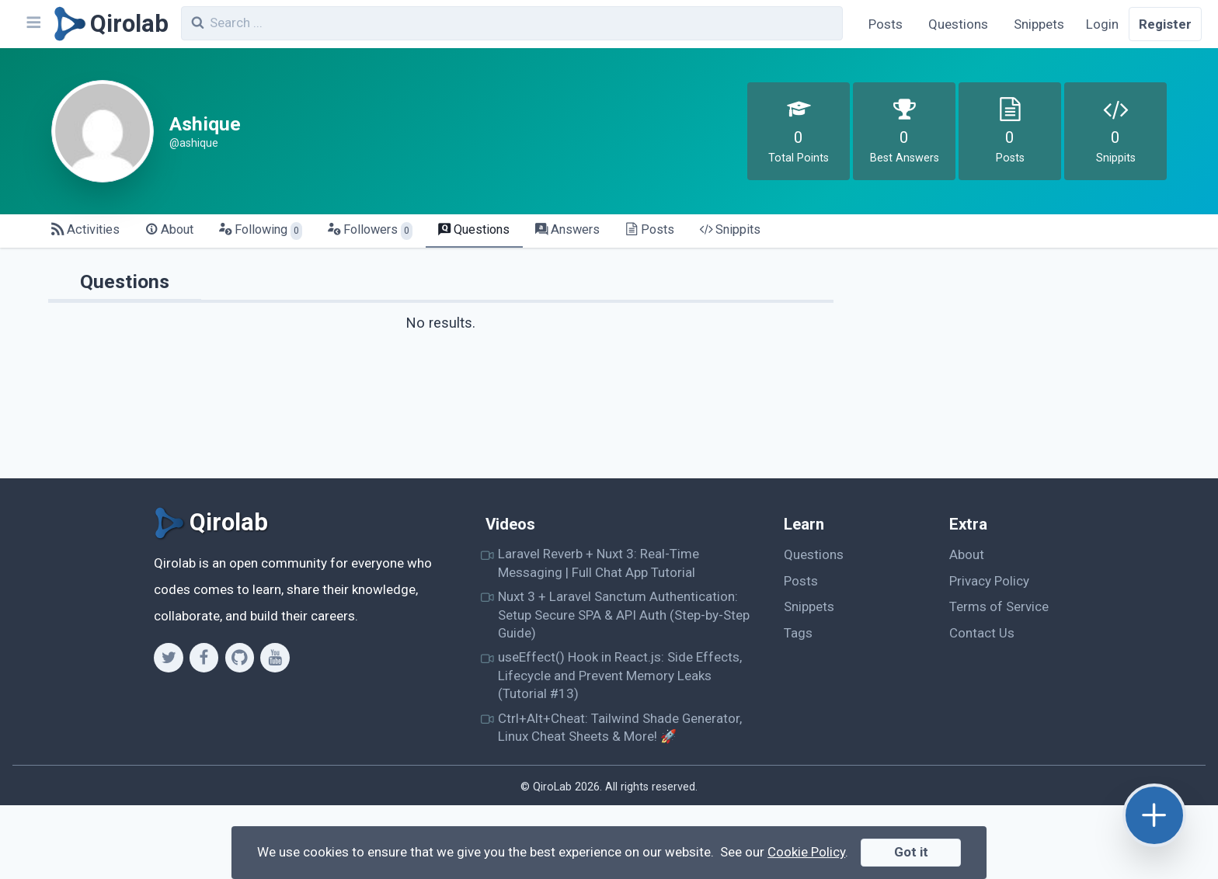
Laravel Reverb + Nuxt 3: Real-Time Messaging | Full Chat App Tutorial (598, 562)
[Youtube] (274, 657)
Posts (885, 24)
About (966, 554)
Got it (911, 852)
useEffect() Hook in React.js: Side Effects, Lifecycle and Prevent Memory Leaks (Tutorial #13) (620, 675)
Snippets (1039, 24)
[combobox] (512, 23)
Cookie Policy (806, 852)
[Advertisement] (1017, 369)
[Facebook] (204, 657)
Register (1165, 24)
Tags (798, 633)
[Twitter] (168, 657)
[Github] (239, 657)
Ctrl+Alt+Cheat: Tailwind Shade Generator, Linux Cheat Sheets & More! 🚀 (620, 727)
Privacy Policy (989, 581)
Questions (958, 24)
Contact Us (981, 633)
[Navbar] (32, 24)
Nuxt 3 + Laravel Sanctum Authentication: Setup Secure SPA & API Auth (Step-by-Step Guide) (624, 615)
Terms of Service (999, 606)
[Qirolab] (108, 24)
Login (1102, 24)
